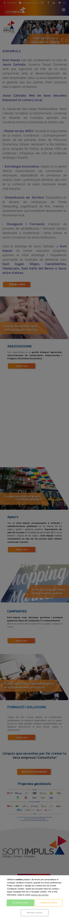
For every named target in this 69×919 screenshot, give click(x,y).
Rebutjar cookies (34, 912)
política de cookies (39, 895)
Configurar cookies (48, 902)
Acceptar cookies (20, 902)
